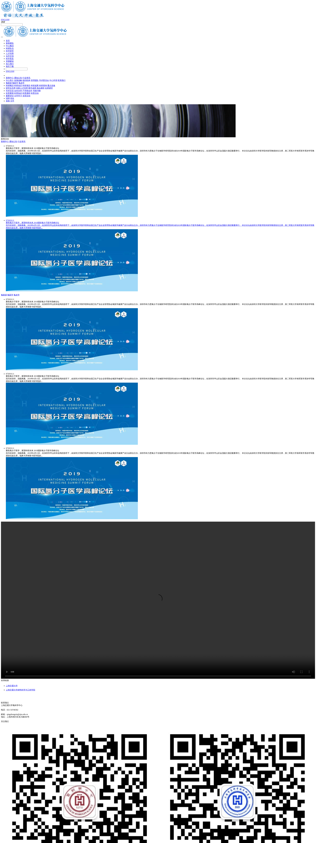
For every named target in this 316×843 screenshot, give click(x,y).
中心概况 (10, 46)
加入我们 (10, 64)
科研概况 (10, 85)
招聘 (8, 98)
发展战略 (18, 80)
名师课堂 (49, 88)
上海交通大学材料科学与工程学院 (20, 690)
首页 (8, 41)
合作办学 (18, 91)
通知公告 (18, 78)
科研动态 (18, 85)
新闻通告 (10, 43)
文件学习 (18, 96)
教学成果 (32, 88)
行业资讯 (26, 78)
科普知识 (18, 93)
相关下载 (10, 66)
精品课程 (40, 88)
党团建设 (10, 61)
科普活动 (35, 93)
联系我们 (61, 80)
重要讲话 (10, 96)
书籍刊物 (37, 91)
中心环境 (53, 80)
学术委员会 (44, 80)
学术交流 (10, 91)
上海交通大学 (12, 686)
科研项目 (26, 85)
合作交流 (10, 56)
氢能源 (9, 83)
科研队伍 (10, 48)
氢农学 (21, 83)
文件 (12, 101)
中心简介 (10, 80)
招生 (12, 98)
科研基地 (43, 85)
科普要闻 (10, 93)
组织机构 (26, 80)
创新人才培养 (22, 88)
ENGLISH (5, 20)
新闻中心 (10, 78)
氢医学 (15, 83)
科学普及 (10, 59)
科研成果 (35, 85)
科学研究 (10, 51)
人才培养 (10, 53)
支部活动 (26, 96)
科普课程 (26, 93)
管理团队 (35, 80)
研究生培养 (11, 88)
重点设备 (51, 85)
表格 (8, 101)
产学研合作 (27, 91)
